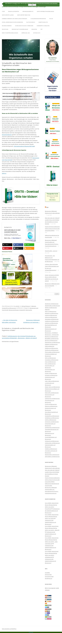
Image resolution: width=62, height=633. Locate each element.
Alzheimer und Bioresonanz (51, 313)
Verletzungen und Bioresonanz (52, 443)
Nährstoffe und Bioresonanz (52, 392)
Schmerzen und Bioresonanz (52, 421)
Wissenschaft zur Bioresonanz (20, 29)
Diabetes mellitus (43, 22)
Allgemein (33, 306)
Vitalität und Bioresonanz (51, 449)
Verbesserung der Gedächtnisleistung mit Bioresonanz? (52, 510)
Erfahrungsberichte (28, 11)
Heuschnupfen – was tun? (51, 251)
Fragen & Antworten (13, 11)
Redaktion (34, 29)
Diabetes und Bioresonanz (51, 344)
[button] (7, 244)
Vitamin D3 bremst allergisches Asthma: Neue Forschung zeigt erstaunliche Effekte (52, 228)
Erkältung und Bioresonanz (51, 348)
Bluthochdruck (30, 22)
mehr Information (53, 3)
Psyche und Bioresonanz (51, 404)
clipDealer (47, 590)
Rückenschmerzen (7, 25)
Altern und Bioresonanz (50, 311)
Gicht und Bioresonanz (50, 358)
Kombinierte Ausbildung (43, 25)
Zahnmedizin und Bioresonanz (52, 456)
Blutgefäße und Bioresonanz (52, 338)
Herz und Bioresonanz (50, 363)
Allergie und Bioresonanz (51, 307)
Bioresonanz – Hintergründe (52, 334)
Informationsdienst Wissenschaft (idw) (24, 146)
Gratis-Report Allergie (8, 15)
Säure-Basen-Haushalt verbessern (24, 25)
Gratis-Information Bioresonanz (45, 11)
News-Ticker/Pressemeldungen (10, 33)
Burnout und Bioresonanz (51, 340)
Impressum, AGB (26, 33)
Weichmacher (28, 310)
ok (32, 4)
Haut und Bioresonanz (50, 361)
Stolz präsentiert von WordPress (9, 628)
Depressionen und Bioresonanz (52, 342)
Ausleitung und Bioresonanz (51, 321)
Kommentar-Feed (49, 576)
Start (3, 11)
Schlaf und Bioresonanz (50, 420)
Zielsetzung (5, 29)
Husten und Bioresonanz (51, 373)
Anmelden (47, 572)
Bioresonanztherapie (14, 310)
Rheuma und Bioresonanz (51, 406)
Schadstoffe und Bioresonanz (9, 308)
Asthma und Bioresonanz (51, 317)
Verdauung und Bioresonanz (52, 441)
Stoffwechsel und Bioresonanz (52, 427)
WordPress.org (48, 578)
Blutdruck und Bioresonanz (51, 336)
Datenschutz (36, 33)
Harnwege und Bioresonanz (51, 360)
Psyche (51, 18)
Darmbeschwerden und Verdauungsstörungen (14, 18)
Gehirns (4, 173)
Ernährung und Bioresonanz (51, 350)
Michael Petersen (26, 306)
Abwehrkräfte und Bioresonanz (52, 305)
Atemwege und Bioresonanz (51, 319)
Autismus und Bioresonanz (51, 323)
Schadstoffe (22, 310)
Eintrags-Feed (48, 574)
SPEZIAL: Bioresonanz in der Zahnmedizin (12, 22)
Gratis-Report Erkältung (23, 15)
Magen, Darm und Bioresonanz (52, 387)
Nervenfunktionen (7, 134)
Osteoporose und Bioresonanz (52, 398)
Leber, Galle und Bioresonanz (52, 381)
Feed (47, 207)
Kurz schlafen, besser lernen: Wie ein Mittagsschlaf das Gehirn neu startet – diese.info (52, 528)
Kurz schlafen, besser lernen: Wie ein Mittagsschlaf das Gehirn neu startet (52, 516)
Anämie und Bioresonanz (51, 315)
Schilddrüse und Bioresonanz (52, 418)
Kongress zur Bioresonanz (51, 375)
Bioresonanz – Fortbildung (51, 332)
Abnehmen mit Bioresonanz (51, 303)
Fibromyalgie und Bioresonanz (52, 352)
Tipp (41, 29)
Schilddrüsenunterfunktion (38, 18)
